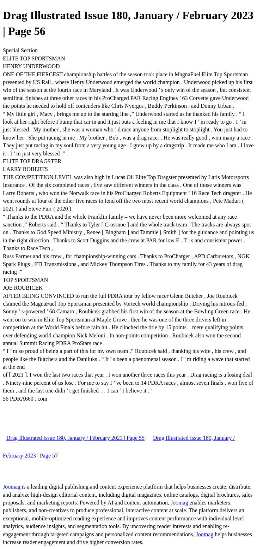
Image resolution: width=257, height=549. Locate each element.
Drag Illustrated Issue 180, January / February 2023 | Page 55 (75, 438)
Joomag (12, 487)
